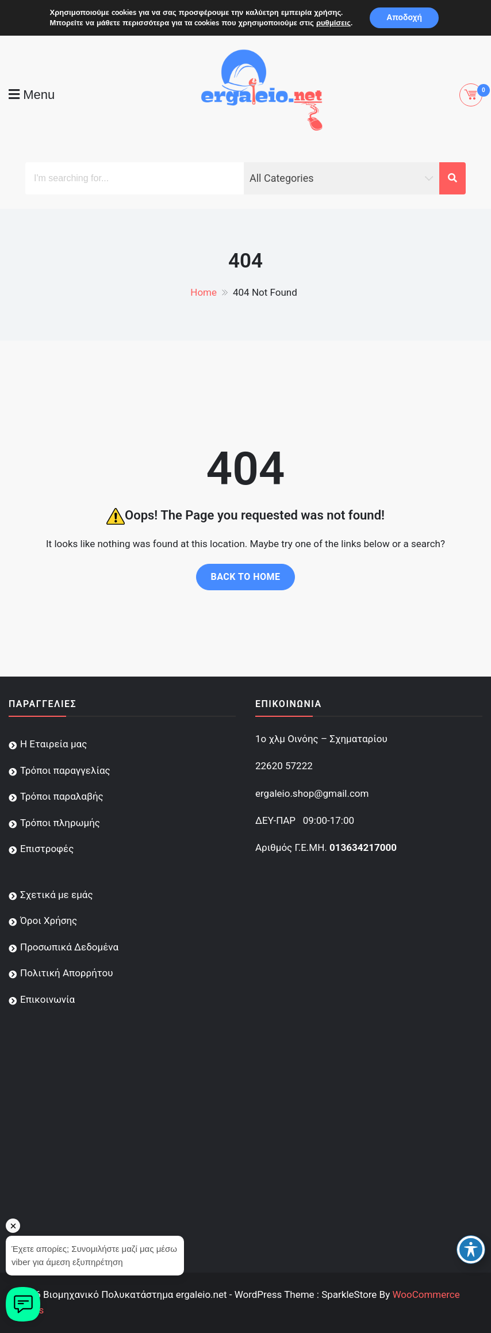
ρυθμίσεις (333, 23)
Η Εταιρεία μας (53, 744)
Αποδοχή (404, 17)
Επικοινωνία (47, 999)
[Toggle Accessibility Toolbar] (471, 1249)
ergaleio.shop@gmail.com (312, 793)
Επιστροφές (47, 848)
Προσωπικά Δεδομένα (69, 947)
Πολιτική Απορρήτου (66, 973)
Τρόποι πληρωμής (60, 822)
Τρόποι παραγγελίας (65, 770)
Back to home (245, 576)
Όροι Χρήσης (48, 920)
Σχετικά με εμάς (56, 894)
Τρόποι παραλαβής (61, 796)
